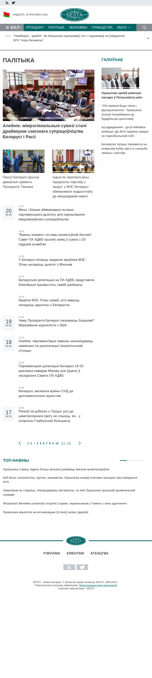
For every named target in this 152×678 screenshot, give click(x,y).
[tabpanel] (73, 492)
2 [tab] (131, 459)
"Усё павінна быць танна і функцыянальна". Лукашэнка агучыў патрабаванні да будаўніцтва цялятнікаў (121, 112)
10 (57, 443)
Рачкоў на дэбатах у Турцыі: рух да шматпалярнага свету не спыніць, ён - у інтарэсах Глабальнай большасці (50, 416)
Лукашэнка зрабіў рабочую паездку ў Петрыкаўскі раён (122, 95)
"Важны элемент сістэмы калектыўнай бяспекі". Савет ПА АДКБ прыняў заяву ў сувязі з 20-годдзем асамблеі (56, 239)
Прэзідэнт (35, 27)
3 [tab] (139, 459)
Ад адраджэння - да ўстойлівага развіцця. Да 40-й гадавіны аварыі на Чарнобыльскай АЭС (125, 131)
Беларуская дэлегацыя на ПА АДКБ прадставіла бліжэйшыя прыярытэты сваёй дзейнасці (56, 282)
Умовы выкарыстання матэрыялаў (98, 585)
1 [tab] (123, 459)
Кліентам (75, 553)
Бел (15, 27)
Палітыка (56, 27)
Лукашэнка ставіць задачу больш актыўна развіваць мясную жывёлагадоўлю (56, 469)
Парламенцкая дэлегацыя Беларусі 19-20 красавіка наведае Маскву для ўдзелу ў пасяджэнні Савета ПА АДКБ (51, 370)
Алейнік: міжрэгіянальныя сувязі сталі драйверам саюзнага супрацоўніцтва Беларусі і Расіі (45, 131)
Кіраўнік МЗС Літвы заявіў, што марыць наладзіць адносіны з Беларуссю (49, 302)
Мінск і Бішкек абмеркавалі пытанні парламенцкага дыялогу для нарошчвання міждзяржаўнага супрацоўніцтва (52, 214)
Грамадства (102, 27)
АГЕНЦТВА (99, 553)
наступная (80, 443)
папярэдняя (20, 443)
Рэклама (52, 553)
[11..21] (66, 443)
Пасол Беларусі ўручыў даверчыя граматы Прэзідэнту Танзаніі (21, 182)
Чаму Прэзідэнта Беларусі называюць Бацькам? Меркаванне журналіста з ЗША (56, 323)
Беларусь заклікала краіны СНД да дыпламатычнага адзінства (46, 393)
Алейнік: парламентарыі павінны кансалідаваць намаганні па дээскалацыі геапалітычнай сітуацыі (56, 345)
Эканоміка (78, 27)
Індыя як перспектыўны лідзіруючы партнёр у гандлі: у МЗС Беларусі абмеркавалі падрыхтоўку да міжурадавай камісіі (72, 186)
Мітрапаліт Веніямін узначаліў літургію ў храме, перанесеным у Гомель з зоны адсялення (65, 503)
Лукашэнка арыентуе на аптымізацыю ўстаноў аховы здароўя (45, 512)
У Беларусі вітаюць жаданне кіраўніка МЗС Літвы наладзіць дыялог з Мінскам (52, 262)
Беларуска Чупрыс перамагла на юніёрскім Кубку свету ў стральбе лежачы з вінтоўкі (125, 148)
